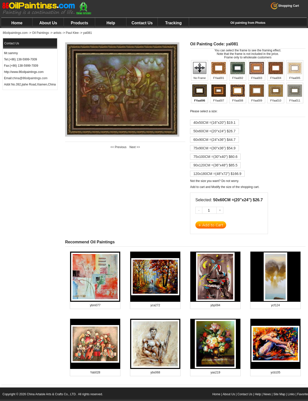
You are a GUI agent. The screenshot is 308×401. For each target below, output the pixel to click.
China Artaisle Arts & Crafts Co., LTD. (52, 394)
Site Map (279, 394)
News (267, 394)
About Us (48, 23)
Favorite (302, 394)
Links (291, 394)
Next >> (134, 147)
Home (16, 23)
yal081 (87, 33)
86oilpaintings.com (15, 33)
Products (79, 23)
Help (110, 23)
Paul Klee (72, 33)
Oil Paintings (40, 33)
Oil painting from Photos (247, 23)
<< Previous (118, 147)
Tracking (173, 23)
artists (57, 33)
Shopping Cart (285, 6)
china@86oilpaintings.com (29, 78)
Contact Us (141, 23)
